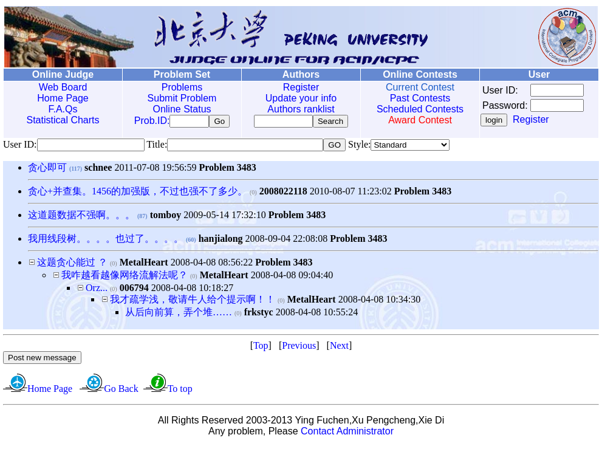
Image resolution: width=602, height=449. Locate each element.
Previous (299, 348)
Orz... (97, 290)
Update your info (296, 98)
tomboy (166, 217)
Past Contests (413, 98)
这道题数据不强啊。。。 (81, 217)
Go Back (121, 391)
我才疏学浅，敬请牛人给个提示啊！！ (192, 301)
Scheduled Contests (413, 109)
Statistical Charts (62, 120)
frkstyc (258, 314)
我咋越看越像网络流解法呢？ (124, 277)
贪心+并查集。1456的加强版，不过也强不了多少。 (137, 193)
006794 (134, 290)
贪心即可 (47, 170)
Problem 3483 (227, 170)
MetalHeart (144, 264)
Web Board (62, 87)
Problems (179, 87)
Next (339, 348)
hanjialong (221, 241)
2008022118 (283, 193)
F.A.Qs (62, 109)
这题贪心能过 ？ (72, 264)
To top (180, 391)
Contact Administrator (347, 433)
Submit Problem (179, 98)
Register (296, 87)
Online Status (179, 109)
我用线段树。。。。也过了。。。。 (105, 241)
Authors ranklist (295, 109)
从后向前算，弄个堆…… (178, 314)
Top (261, 348)
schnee (98, 170)
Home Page (62, 98)
